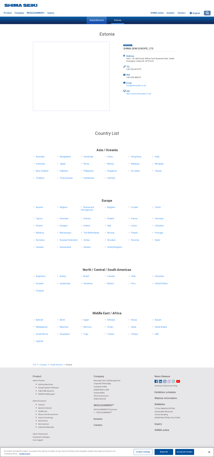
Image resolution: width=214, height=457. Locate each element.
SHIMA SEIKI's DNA (101, 390)
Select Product (39, 381)
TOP (34, 365)
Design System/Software (47, 388)
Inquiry (50, 13)
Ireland (87, 225)
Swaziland (65, 334)
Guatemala (65, 283)
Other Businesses (101, 396)
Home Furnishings (44, 418)
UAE (157, 334)
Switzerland (65, 247)
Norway (110, 233)
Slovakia (111, 240)
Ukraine (87, 247)
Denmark (64, 218)
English (195, 13)
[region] (107, 452)
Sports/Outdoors (44, 408)
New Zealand (42, 171)
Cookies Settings (143, 452)
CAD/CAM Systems (45, 391)
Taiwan (158, 171)
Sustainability (99, 393)
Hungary (64, 225)
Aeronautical (42, 424)
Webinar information (166, 398)
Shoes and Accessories (47, 414)
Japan (63, 164)
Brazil (86, 276)
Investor (171, 13)
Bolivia (63, 276)
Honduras (88, 283)
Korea (86, 164)
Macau (110, 164)
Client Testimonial (40, 434)
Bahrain (39, 320)
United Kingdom (114, 247)
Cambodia (88, 156)
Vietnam (111, 178)
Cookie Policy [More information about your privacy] (24, 454)
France (134, 218)
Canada (111, 276)
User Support (38, 440)
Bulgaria (111, 207)
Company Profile (100, 387)
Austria (39, 207)
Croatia (134, 207)
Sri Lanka (135, 171)
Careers (181, 13)
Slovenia (135, 240)
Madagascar (42, 327)
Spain (157, 240)
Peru (133, 283)
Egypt (86, 320)
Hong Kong (136, 156)
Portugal (159, 233)
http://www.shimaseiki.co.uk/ (138, 94)
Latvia (134, 225)
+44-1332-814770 (133, 69)
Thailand (40, 178)
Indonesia (40, 164)
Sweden (40, 247)
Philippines (89, 171)
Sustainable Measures (164, 412)
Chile (133, 276)
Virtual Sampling (161, 415)
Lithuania (159, 225)
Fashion (40, 405)
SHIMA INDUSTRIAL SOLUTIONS (167, 418)
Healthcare (41, 411)
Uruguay (40, 290)
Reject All (164, 452)
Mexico (110, 283)
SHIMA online (157, 13)
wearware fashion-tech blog (166, 386)
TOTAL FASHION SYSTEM (165, 408)
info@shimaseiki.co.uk (136, 85)
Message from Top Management (107, 381)
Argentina (40, 276)
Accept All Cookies (184, 452)
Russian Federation (69, 240)
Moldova (40, 233)
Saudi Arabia (161, 327)
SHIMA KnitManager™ (46, 394)
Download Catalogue (41, 437)
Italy (109, 225)
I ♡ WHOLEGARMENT (103, 412)
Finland (110, 218)
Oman (110, 327)
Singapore (112, 171)
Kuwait (158, 320)
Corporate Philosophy (102, 384)
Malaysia (135, 164)
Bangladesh (65, 156)
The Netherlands (91, 233)
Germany (159, 218)
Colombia (159, 276)
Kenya (134, 320)
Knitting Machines (44, 384)
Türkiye (134, 334)
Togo (86, 334)
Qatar (133, 327)
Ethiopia (111, 320)
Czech (158, 207)
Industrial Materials (45, 427)
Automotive (42, 421)
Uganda (39, 341)
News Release (162, 376)
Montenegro (65, 233)
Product (8, 13)
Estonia (117, 20)
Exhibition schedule (165, 392)
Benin (62, 320)
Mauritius (64, 327)
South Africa (42, 334)
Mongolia (159, 164)
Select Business (39, 401)
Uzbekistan (89, 178)
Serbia (87, 240)
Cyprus (39, 218)
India (157, 156)
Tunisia (110, 334)
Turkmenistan (66, 178)
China (110, 156)
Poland (134, 233)
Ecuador (40, 283)
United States (161, 283)
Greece (39, 225)
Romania (40, 240)
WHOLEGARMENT (35, 13)
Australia (40, 156)
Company (19, 13)
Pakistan (64, 171)
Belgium (63, 207)
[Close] (209, 452)
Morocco (88, 327)
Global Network (97, 20)
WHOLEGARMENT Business (105, 409)
